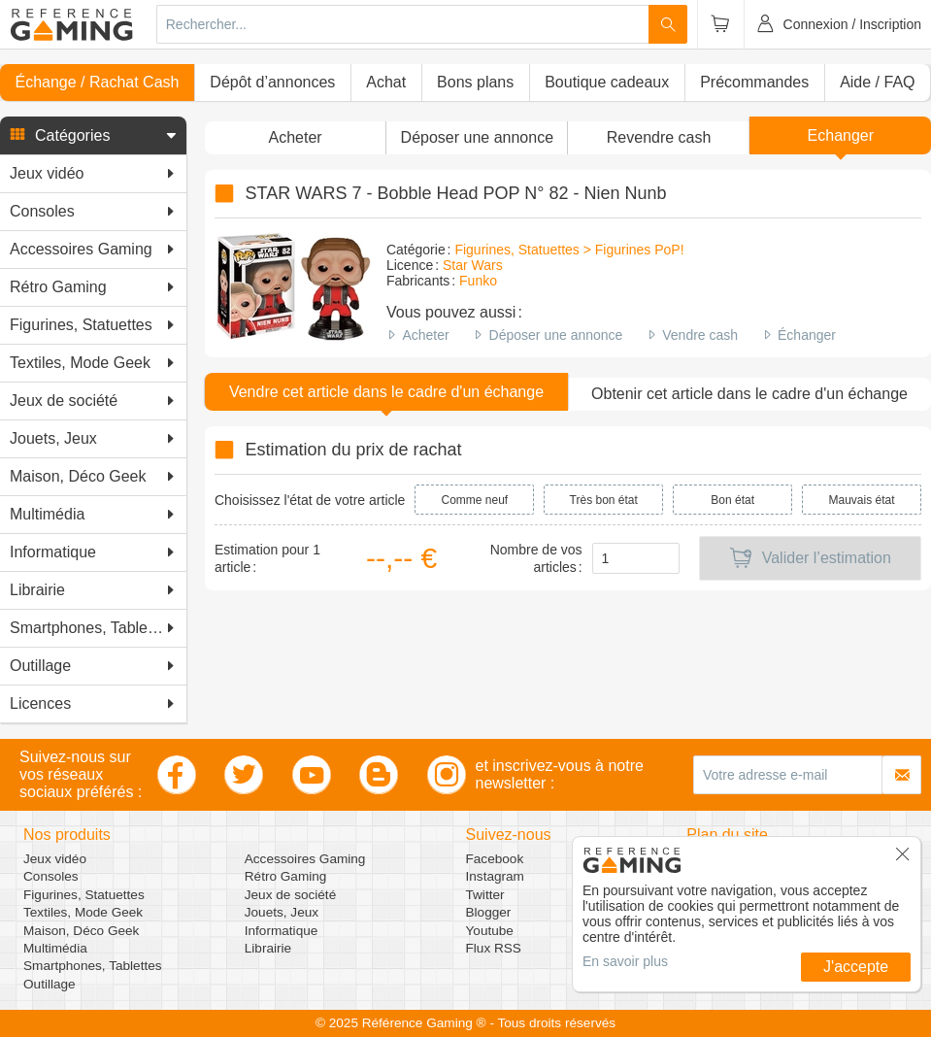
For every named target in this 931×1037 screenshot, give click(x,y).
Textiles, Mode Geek (83, 912)
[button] (93, 136)
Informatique (281, 930)
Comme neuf (475, 500)
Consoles (51, 876)
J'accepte (855, 966)
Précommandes (754, 82)
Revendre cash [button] (659, 137)
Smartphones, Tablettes (92, 965)
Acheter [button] (295, 137)
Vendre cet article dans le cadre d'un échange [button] (386, 392)
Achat (386, 82)
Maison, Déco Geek (81, 930)
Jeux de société (290, 894)
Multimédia (55, 948)
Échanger (807, 335)
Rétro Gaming (286, 876)
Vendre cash (700, 335)
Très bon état (604, 500)
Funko (478, 280)
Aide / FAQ (877, 82)
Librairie (268, 948)
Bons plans (475, 82)
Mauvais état (862, 500)
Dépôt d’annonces (272, 82)
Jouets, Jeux (281, 912)
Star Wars (473, 265)
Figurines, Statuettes (84, 894)
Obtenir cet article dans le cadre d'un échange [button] (749, 393)
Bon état (732, 500)
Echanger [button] (841, 135)
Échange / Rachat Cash (97, 82)
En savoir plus (625, 961)
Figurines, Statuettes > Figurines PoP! (568, 249)
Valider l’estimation (810, 558)
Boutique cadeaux (607, 82)
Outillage (49, 984)
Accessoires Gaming (305, 859)
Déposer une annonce (556, 335)
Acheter (425, 335)
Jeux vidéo (54, 859)
